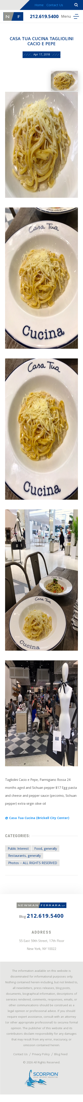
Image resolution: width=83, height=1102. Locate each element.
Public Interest (18, 852)
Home (39, 5)
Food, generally (46, 852)
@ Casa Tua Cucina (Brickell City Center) (37, 820)
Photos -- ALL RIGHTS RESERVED (33, 866)
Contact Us (54, 5)
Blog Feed (61, 1061)
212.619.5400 (44, 17)
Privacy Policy (41, 1061)
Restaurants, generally (24, 859)
